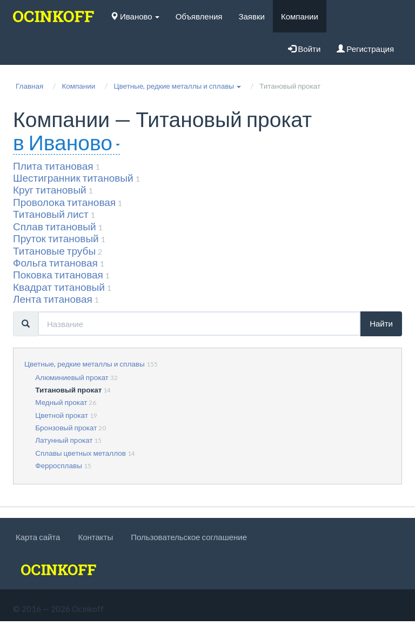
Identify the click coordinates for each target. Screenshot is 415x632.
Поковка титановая (58, 274)
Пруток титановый (56, 238)
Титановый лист (51, 214)
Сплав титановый (54, 226)
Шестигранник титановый (73, 177)
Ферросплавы (58, 465)
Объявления (199, 16)
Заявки (251, 16)
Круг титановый (49, 189)
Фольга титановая (55, 262)
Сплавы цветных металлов (80, 453)
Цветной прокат (61, 415)
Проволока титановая (64, 202)
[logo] (53, 16)
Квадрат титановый (59, 287)
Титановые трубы (54, 250)
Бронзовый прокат (66, 427)
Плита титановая (53, 165)
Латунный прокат (63, 440)
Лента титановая (52, 298)
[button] (177, 86)
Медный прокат (61, 402)
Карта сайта (38, 537)
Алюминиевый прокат (72, 377)
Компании (299, 16)
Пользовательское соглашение (189, 537)
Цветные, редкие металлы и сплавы (84, 364)
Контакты (95, 537)
